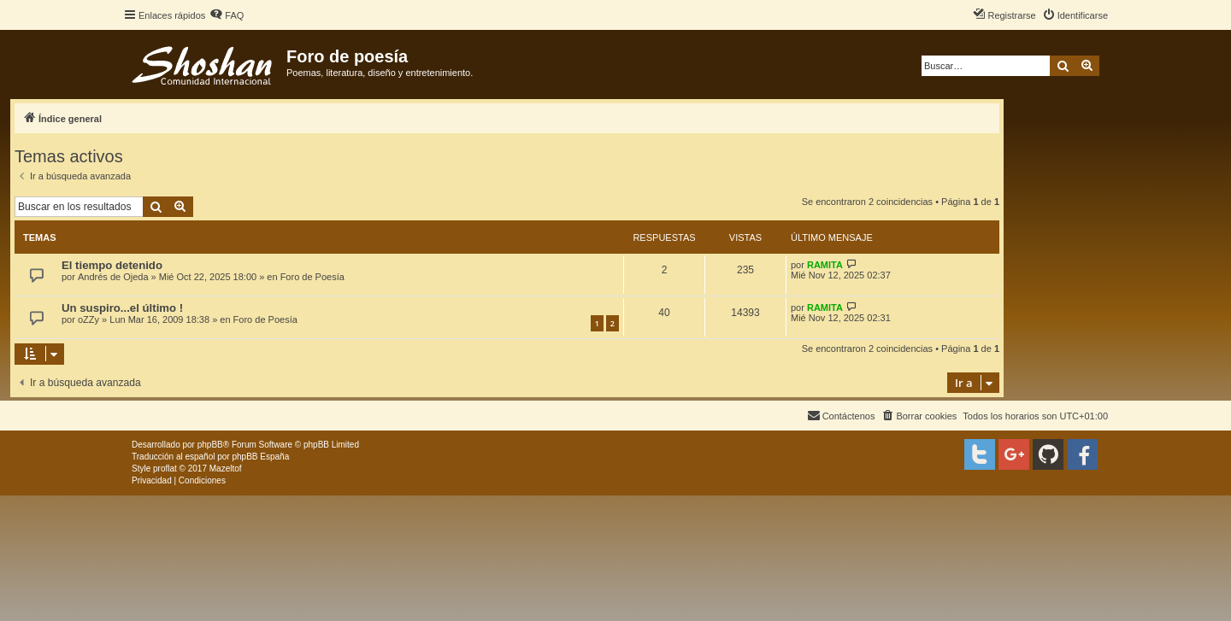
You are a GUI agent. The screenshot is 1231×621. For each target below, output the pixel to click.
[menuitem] (226, 15)
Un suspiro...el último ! (122, 308)
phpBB (210, 444)
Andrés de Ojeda (113, 277)
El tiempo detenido (112, 265)
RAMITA (825, 265)
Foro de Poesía (312, 277)
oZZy (88, 319)
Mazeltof (225, 468)
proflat (165, 468)
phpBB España (260, 456)
